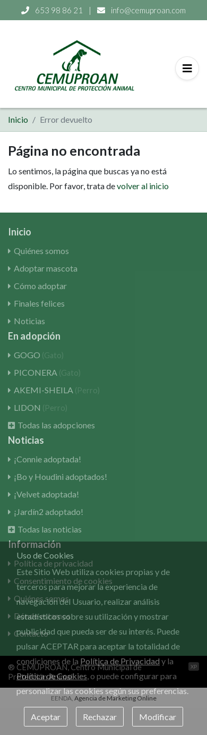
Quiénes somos (41, 251)
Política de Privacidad (120, 661)
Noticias (29, 321)
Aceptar (46, 717)
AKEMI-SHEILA (57, 390)
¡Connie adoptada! (47, 459)
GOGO (39, 355)
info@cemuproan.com (141, 10)
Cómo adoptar (40, 286)
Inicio (18, 119)
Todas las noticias (50, 529)
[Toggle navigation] (187, 68)
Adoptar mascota (45, 268)
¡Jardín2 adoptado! (48, 511)
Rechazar (100, 717)
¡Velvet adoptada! (46, 494)
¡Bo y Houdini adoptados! (60, 476)
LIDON (40, 407)
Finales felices (39, 303)
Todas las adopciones (56, 425)
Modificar (157, 717)
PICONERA (47, 372)
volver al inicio (143, 186)
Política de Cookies (51, 676)
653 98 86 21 (52, 10)
